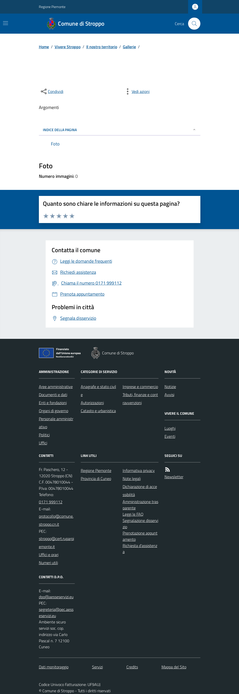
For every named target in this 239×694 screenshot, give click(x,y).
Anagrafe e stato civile (98, 391)
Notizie (170, 387)
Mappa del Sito (174, 667)
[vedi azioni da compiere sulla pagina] (137, 91)
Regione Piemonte (52, 6)
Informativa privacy (139, 470)
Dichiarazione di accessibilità (140, 491)
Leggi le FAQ (133, 514)
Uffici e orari (48, 555)
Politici (44, 435)
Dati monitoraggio (53, 667)
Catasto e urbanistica (98, 411)
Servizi (97, 667)
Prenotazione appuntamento (140, 536)
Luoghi (170, 428)
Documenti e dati (53, 395)
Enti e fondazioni (53, 403)
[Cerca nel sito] (192, 24)
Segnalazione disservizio (140, 523)
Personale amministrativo (56, 423)
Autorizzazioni (92, 403)
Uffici (43, 443)
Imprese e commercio (140, 387)
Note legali (132, 478)
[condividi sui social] (51, 91)
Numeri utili (48, 563)
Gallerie (129, 47)
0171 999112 (50, 502)
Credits (132, 667)
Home (44, 47)
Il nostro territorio (101, 47)
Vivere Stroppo (68, 47)
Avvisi (169, 395)
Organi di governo (53, 411)
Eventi (170, 436)
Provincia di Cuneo (96, 478)
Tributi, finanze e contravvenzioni (140, 399)
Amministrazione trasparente (140, 505)
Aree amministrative (56, 387)
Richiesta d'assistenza (140, 549)
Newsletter (174, 477)
